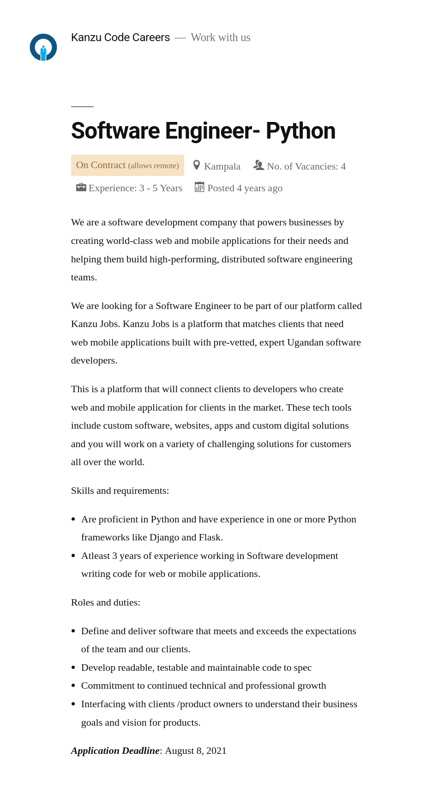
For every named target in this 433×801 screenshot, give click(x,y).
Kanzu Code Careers (120, 37)
